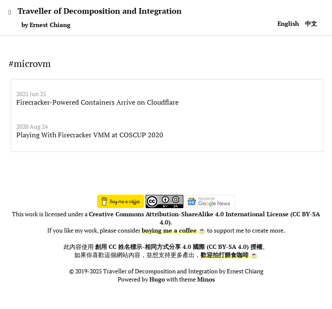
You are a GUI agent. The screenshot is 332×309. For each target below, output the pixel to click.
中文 (311, 23)
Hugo (157, 279)
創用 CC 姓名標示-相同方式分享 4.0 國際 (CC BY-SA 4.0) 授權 (178, 247)
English (288, 23)
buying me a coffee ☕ (174, 230)
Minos (206, 279)
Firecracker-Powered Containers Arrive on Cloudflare (97, 102)
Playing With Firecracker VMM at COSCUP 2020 (89, 134)
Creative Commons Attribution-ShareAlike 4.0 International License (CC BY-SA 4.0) (204, 218)
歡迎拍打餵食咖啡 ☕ (229, 255)
